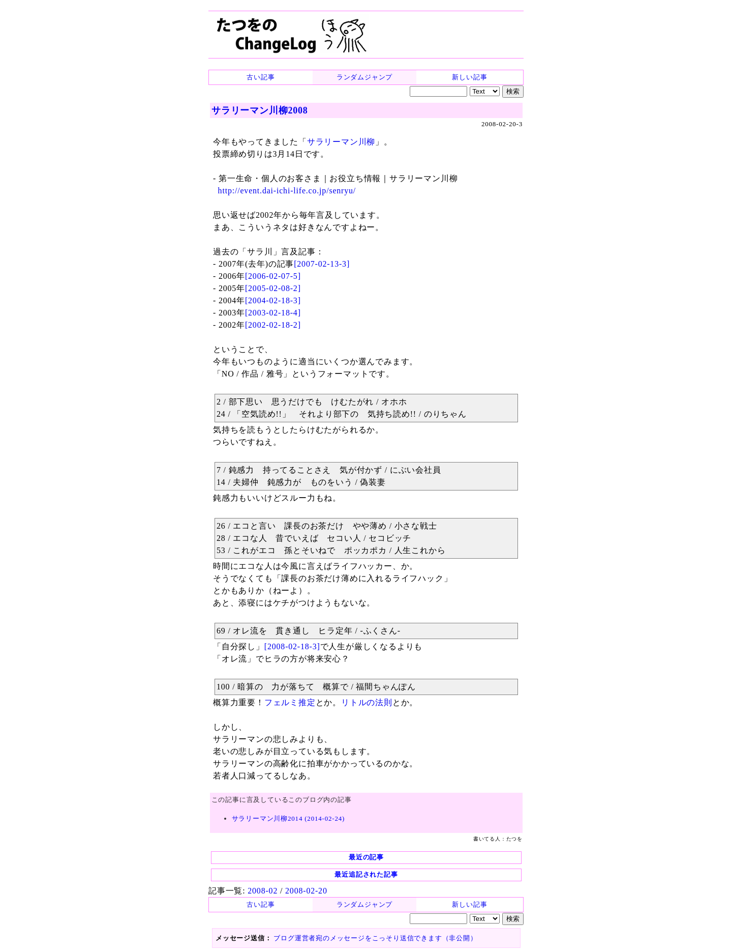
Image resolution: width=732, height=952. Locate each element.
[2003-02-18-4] (273, 312)
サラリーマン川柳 (341, 141)
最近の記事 (366, 857)
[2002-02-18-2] (273, 325)
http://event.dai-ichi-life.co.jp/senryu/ (287, 190)
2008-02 (263, 890)
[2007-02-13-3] (322, 263)
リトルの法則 (366, 702)
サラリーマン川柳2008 (259, 110)
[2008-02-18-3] (292, 646)
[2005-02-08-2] (273, 288)
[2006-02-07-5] (273, 276)
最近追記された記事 (366, 874)
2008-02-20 (306, 890)
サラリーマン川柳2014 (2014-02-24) (288, 818)
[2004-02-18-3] (273, 300)
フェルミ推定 (290, 702)
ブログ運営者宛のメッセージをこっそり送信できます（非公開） (375, 938)
